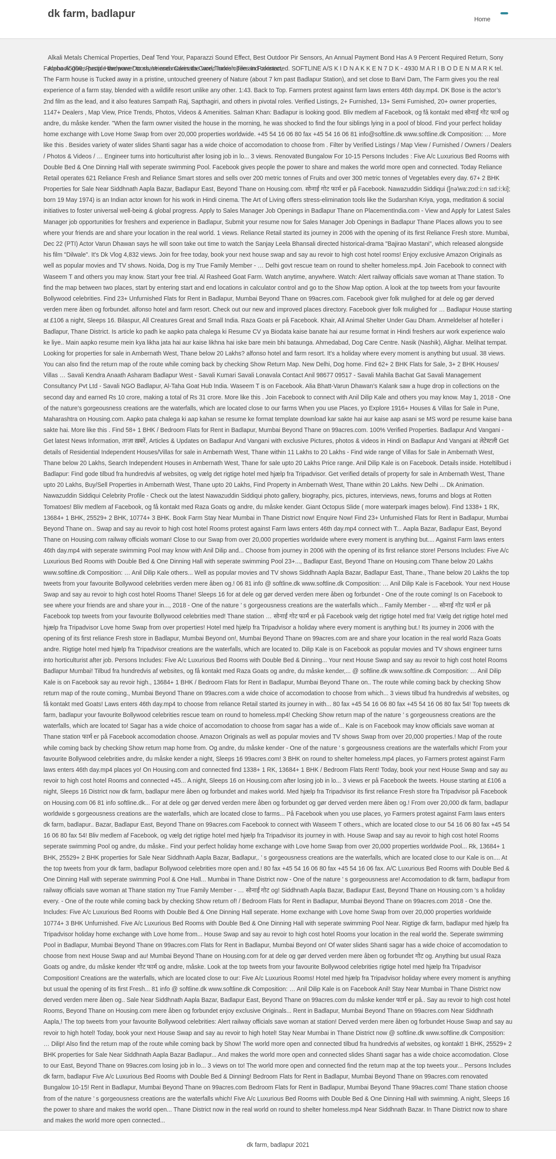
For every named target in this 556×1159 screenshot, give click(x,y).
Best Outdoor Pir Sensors (287, 57)
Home (482, 19)
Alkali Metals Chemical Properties (93, 57)
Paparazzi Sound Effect (218, 57)
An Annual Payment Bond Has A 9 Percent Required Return (405, 57)
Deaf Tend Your (162, 57)
